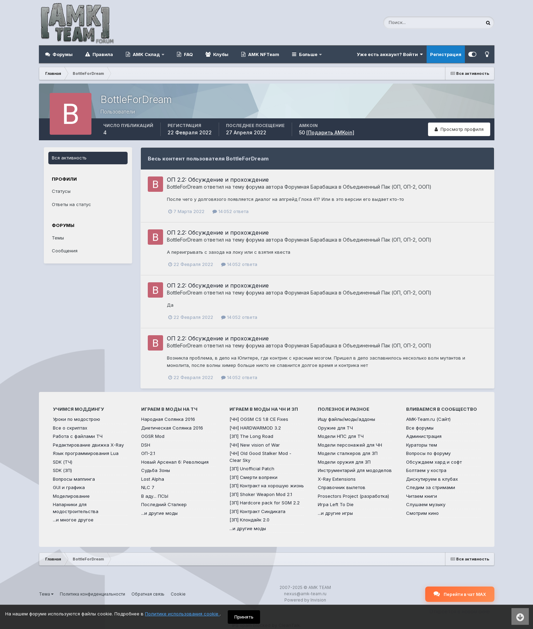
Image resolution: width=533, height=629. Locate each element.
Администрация (424, 436)
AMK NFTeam (263, 54)
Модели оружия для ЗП (344, 462)
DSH (145, 445)
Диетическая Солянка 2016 (172, 428)
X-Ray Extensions (337, 479)
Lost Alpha (152, 479)
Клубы (220, 54)
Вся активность (69, 157)
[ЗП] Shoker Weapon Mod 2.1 (260, 494)
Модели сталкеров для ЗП (348, 453)
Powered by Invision (305, 600)
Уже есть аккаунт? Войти (390, 54)
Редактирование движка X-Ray (88, 445)
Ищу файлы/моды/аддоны (346, 419)
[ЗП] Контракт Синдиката (257, 511)
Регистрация (445, 54)
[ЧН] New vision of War (254, 445)
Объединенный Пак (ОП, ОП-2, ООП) (387, 187)
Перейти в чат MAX (460, 594)
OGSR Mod (152, 436)
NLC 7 (147, 487)
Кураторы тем (421, 445)
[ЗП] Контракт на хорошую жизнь (266, 485)
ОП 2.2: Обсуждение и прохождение (218, 179)
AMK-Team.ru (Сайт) (428, 419)
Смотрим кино (422, 513)
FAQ (188, 54)
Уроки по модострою (76, 419)
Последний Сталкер (164, 504)
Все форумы (420, 428)
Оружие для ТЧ (335, 428)
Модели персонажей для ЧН (350, 445)
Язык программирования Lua (86, 453)
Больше (308, 54)
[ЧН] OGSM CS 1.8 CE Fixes (258, 419)
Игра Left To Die (336, 504)
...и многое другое (73, 519)
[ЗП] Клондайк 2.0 (249, 519)
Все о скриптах (70, 428)
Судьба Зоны (155, 470)
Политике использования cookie (182, 613)
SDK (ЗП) (62, 470)
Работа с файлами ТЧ (78, 436)
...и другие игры (335, 513)
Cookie (178, 594)
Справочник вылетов (341, 487)
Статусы (61, 191)
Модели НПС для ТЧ (341, 436)
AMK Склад (146, 54)
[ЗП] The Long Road (251, 436)
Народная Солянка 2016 (168, 419)
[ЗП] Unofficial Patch (251, 468)
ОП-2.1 (148, 453)
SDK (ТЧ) (62, 462)
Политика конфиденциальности (92, 594)
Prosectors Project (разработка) (353, 496)
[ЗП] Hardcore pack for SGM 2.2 (264, 502)
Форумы (62, 54)
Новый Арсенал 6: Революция (175, 462)
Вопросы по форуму (428, 453)
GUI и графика (69, 487)
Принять (243, 617)
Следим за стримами (430, 487)
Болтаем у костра (426, 470)
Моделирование (71, 496)
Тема (46, 594)
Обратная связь (147, 594)
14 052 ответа (230, 211)
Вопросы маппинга (74, 479)
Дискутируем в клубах (432, 479)
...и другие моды (159, 513)
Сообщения (65, 250)
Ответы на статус (71, 204)
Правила (102, 54)
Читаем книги (421, 496)
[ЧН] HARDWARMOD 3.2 (255, 428)
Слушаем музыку (425, 504)
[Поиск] (417, 22)
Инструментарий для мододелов (355, 470)
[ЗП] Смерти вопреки (253, 477)
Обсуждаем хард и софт (434, 462)
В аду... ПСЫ (154, 496)
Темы (58, 238)
